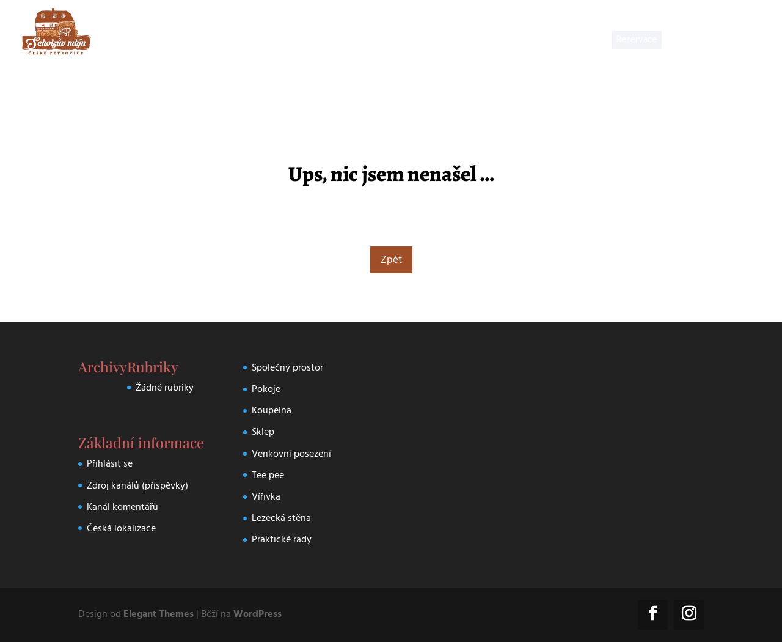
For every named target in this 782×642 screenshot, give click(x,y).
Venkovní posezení (291, 453)
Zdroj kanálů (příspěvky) (137, 485)
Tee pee (268, 475)
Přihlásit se (110, 463)
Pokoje (266, 389)
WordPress (257, 614)
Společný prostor (287, 367)
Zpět (391, 260)
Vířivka (266, 496)
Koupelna (271, 410)
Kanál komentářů (122, 507)
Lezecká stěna (281, 518)
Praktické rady (282, 539)
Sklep (263, 431)
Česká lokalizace (121, 528)
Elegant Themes (158, 614)
